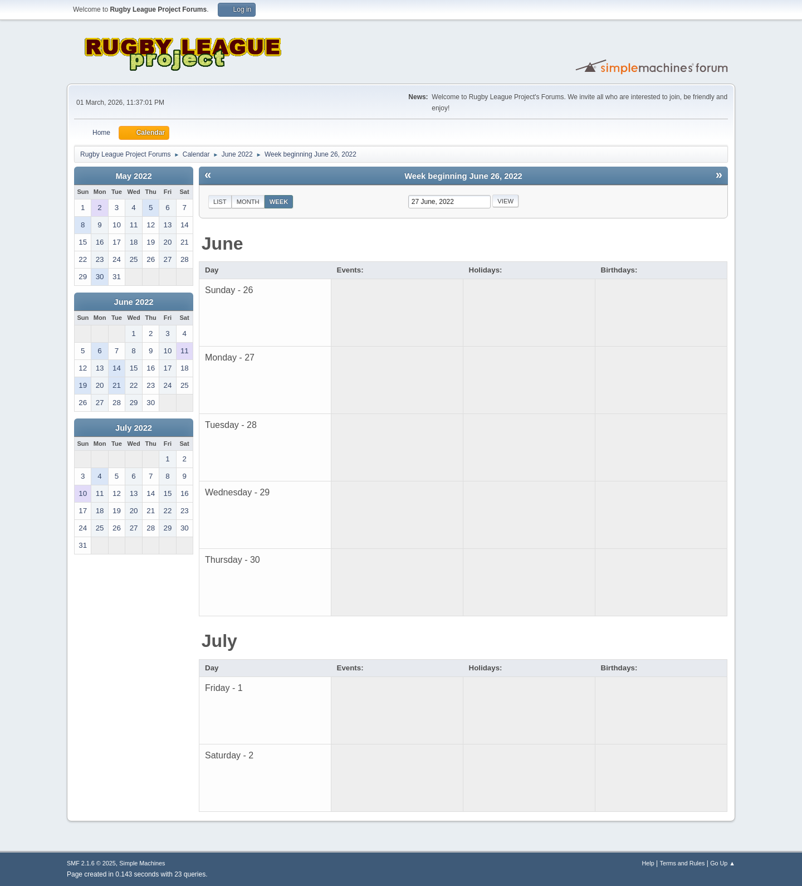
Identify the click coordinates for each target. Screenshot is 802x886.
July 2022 (133, 427)
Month (248, 201)
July (219, 641)
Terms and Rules (682, 863)
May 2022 (133, 176)
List (220, 201)
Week (279, 201)
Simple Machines (142, 863)
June (222, 243)
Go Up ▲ (722, 863)
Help (648, 863)
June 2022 (134, 302)
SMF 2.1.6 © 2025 (91, 863)
